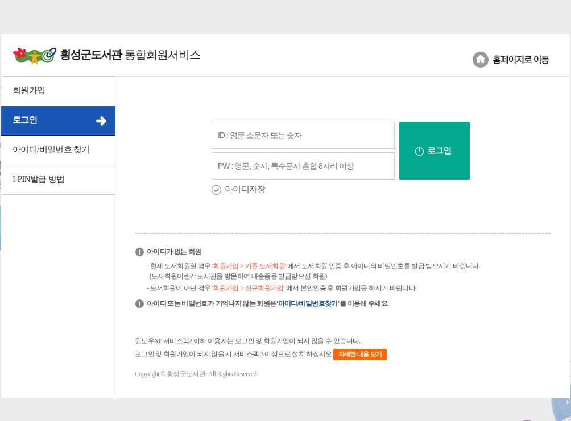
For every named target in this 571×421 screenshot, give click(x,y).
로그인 (25, 119)
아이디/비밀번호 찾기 (51, 149)
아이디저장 (245, 189)
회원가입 (29, 90)
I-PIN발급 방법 (38, 179)
